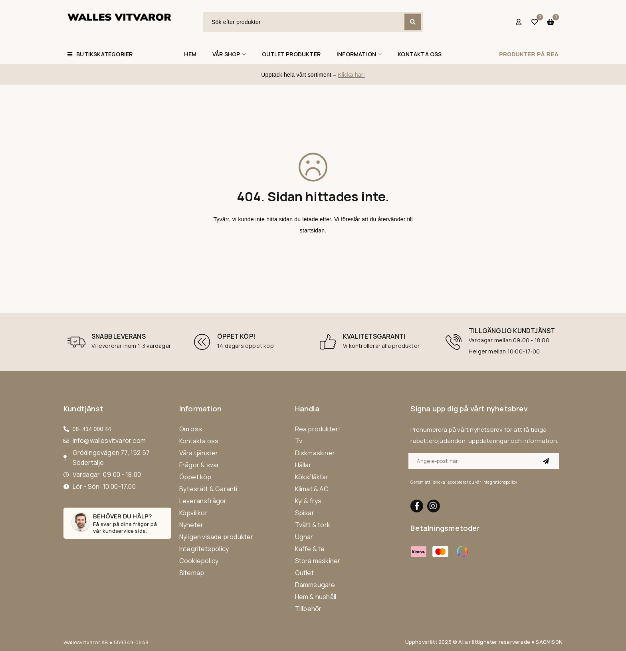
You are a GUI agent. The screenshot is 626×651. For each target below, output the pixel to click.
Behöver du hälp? (122, 516)
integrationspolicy (499, 482)
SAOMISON (549, 642)
